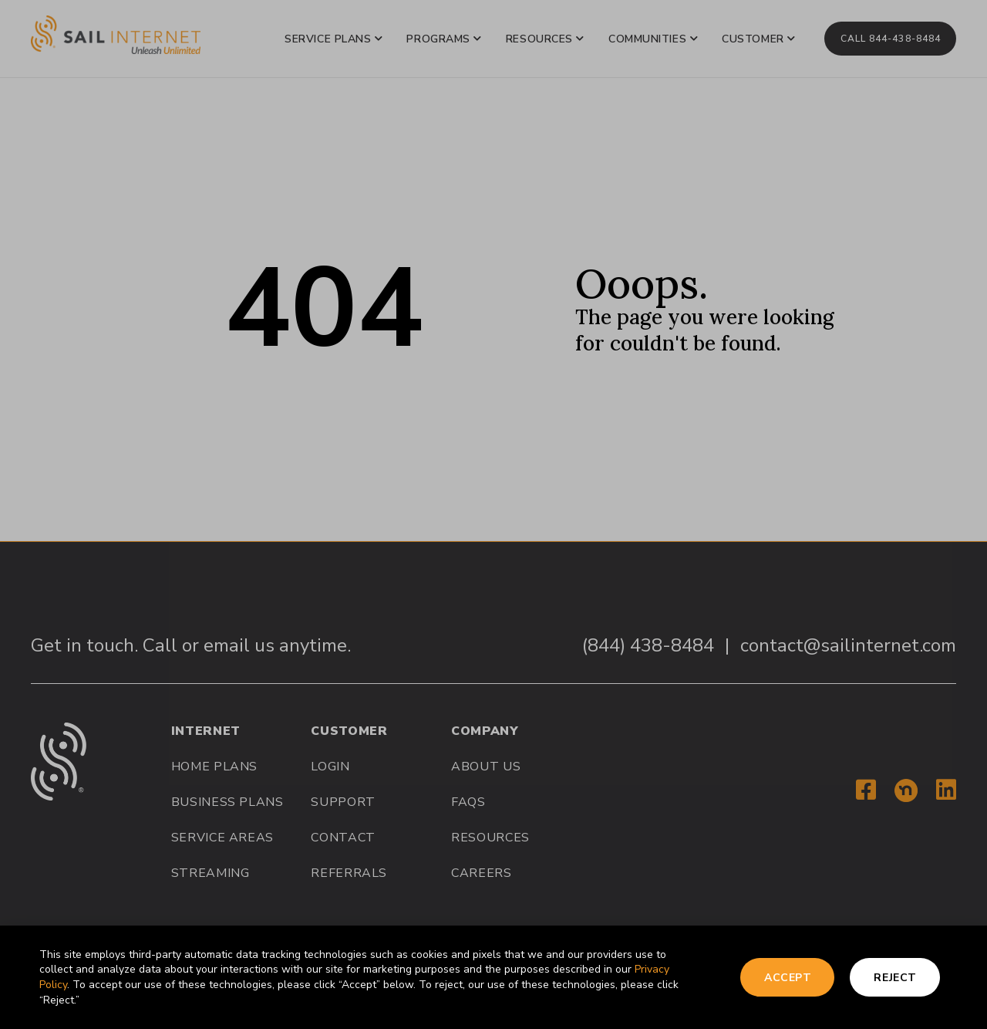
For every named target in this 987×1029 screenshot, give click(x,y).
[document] (493, 514)
